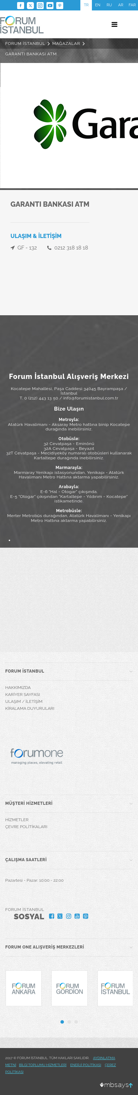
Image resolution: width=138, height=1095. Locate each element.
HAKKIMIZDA (18, 687)
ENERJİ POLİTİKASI (85, 1065)
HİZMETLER (17, 819)
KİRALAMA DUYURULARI (29, 708)
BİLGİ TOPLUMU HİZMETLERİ (42, 1065)
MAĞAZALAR (66, 43)
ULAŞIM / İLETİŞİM (24, 701)
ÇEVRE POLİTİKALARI (26, 826)
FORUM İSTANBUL (25, 43)
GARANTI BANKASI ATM (31, 53)
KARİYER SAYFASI (22, 694)
